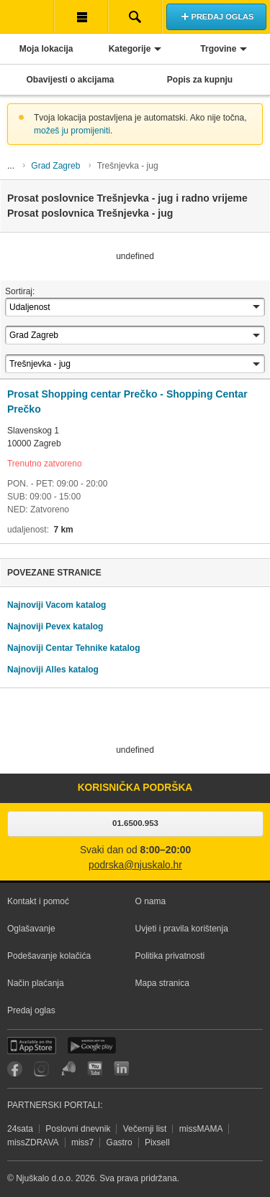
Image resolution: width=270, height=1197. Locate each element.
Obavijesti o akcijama (70, 80)
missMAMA (201, 1129)
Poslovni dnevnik (77, 1129)
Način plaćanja (35, 983)
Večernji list (145, 1129)
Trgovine (218, 49)
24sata (20, 1129)
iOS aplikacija (31, 1045)
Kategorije (130, 49)
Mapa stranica (162, 983)
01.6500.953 (135, 823)
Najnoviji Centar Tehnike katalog (73, 648)
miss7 (82, 1142)
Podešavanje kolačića (49, 956)
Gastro (119, 1142)
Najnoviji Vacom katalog (56, 605)
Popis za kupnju (200, 80)
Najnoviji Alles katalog (53, 670)
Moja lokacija (46, 49)
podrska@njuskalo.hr (135, 865)
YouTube (94, 1068)
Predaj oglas (31, 1010)
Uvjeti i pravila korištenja (181, 929)
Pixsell (157, 1142)
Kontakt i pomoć (38, 901)
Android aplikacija (92, 1045)
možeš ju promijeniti (72, 131)
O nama (150, 901)
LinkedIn (121, 1068)
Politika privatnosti (170, 956)
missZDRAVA (33, 1142)
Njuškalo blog (68, 1068)
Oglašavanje (31, 929)
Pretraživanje (135, 16)
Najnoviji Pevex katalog (55, 626)
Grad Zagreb (55, 166)
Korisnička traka (81, 16)
